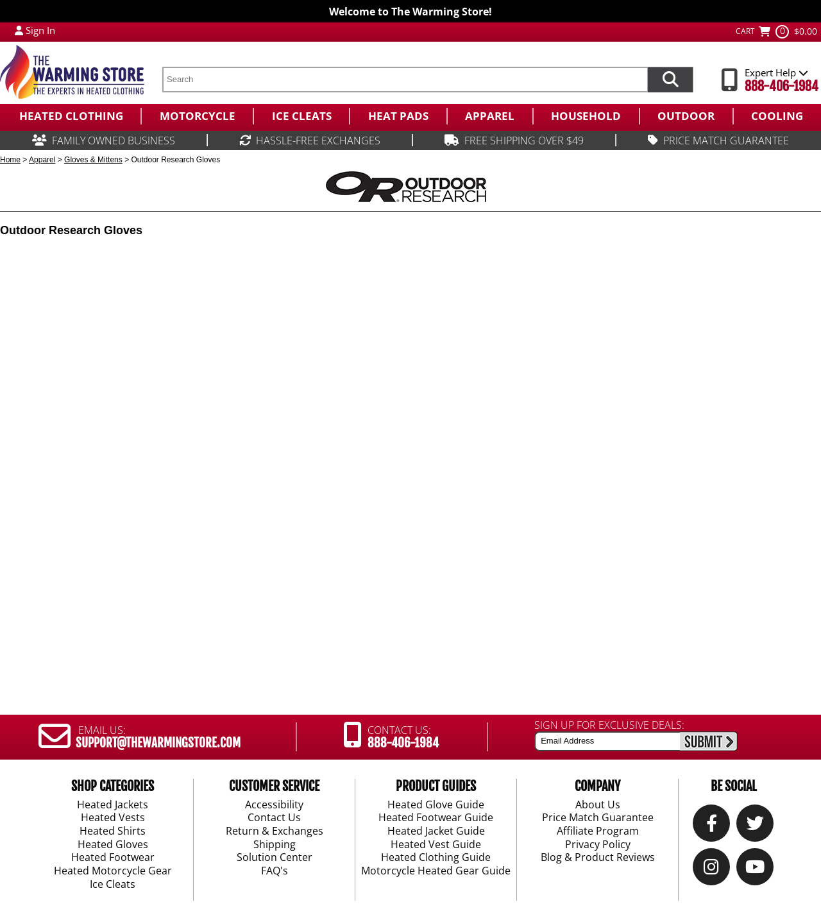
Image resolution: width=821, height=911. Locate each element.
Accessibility (274, 804)
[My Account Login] (19, 30)
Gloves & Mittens (93, 159)
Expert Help (776, 72)
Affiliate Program (598, 831)
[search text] (404, 79)
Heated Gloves (113, 845)
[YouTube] (755, 869)
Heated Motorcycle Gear (113, 871)
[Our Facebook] (711, 826)
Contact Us (274, 818)
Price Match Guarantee (598, 818)
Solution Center (274, 857)
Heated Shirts (113, 831)
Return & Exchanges (274, 831)
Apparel (42, 159)
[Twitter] (755, 826)
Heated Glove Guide (435, 804)
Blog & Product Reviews (598, 857)
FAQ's (274, 871)
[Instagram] (711, 869)
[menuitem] (70, 116)
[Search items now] (670, 79)
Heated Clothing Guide (436, 857)
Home (10, 159)
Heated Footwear (113, 857)
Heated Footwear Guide (435, 818)
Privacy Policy (598, 845)
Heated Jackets (112, 804)
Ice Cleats (112, 884)
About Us (597, 804)
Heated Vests (113, 818)
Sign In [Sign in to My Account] (40, 30)
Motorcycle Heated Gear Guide (436, 871)
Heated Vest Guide (436, 845)
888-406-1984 (781, 86)
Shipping (274, 845)
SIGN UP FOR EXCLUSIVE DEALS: (609, 725)
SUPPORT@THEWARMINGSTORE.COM (158, 743)
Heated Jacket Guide (436, 831)
